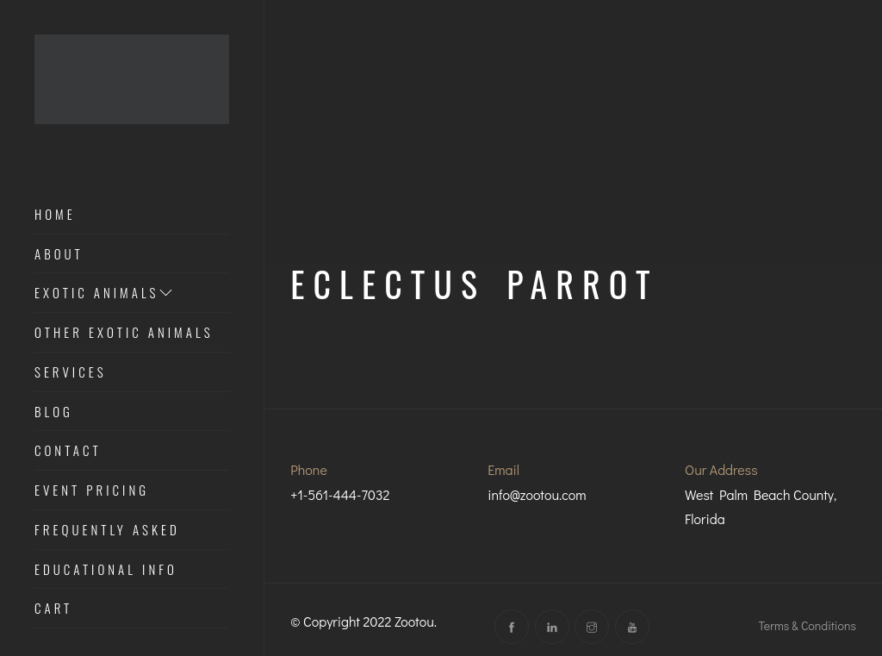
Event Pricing (91, 490)
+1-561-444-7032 (339, 494)
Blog (53, 412)
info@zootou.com (537, 494)
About (59, 254)
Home (55, 214)
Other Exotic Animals (124, 332)
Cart (53, 608)
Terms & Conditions (807, 625)
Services (70, 372)
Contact (68, 450)
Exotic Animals (105, 293)
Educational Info (105, 569)
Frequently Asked (107, 530)
